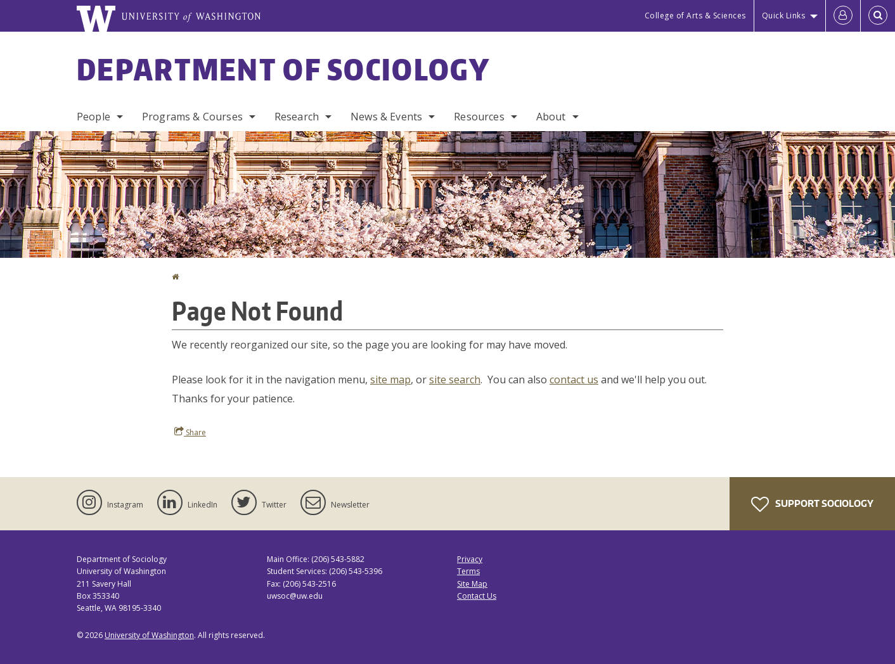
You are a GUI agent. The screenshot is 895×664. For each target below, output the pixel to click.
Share (190, 432)
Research (296, 117)
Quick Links (784, 15)
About (551, 117)
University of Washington (149, 635)
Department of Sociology (283, 69)
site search (454, 379)
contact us (574, 379)
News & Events (386, 117)
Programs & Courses (192, 117)
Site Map (472, 583)
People (93, 117)
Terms (468, 571)
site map (390, 379)
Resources (479, 117)
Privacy (469, 559)
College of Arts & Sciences (695, 15)
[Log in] (843, 16)
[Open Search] (878, 16)
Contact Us (476, 596)
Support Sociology (812, 504)
